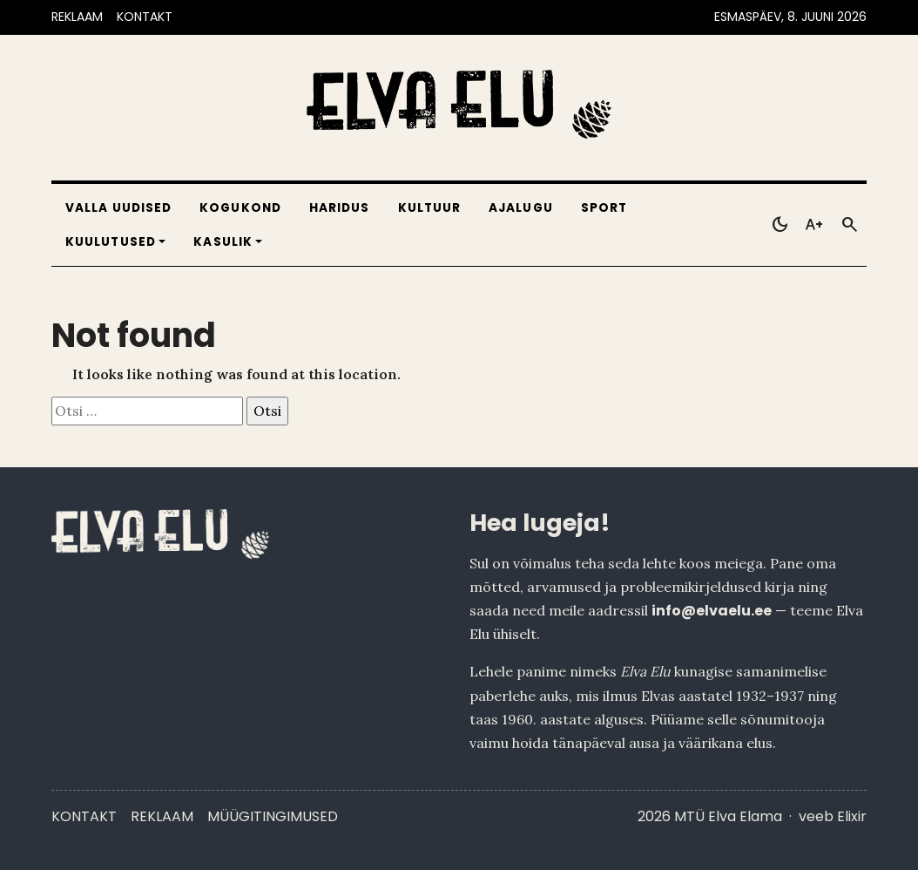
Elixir (852, 816)
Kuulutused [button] (110, 242)
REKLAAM (77, 16)
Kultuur (430, 208)
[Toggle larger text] (814, 224)
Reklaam (162, 816)
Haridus (339, 208)
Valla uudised (118, 208)
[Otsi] (849, 224)
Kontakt (84, 816)
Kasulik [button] (223, 242)
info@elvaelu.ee (711, 611)
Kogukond (240, 208)
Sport (604, 208)
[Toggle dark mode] (779, 224)
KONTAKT (144, 16)
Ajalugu (521, 208)
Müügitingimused (272, 816)
